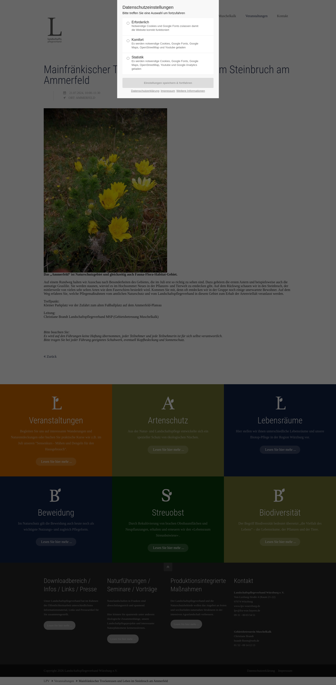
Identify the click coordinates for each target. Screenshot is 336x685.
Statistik (166, 63)
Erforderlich (166, 26)
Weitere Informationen (190, 90)
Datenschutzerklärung (145, 90)
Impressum (168, 90)
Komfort (166, 43)
